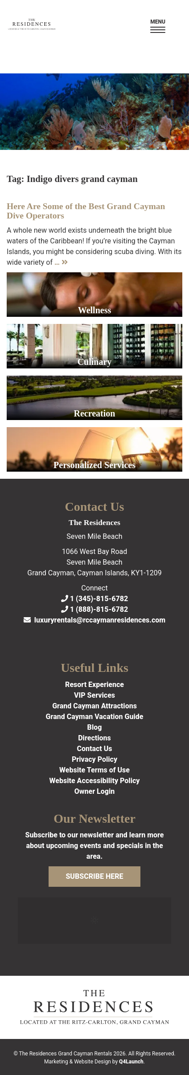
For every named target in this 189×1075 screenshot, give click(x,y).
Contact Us (94, 748)
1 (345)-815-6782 (94, 598)
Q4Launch (131, 1062)
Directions (94, 738)
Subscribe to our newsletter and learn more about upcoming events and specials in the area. (94, 846)
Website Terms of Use (94, 770)
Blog (94, 727)
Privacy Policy (94, 759)
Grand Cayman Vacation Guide (95, 716)
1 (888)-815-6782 (94, 609)
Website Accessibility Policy (94, 780)
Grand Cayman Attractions (94, 706)
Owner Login (94, 791)
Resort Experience (94, 684)
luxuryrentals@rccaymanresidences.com (94, 620)
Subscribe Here (94, 876)
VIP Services (94, 695)
